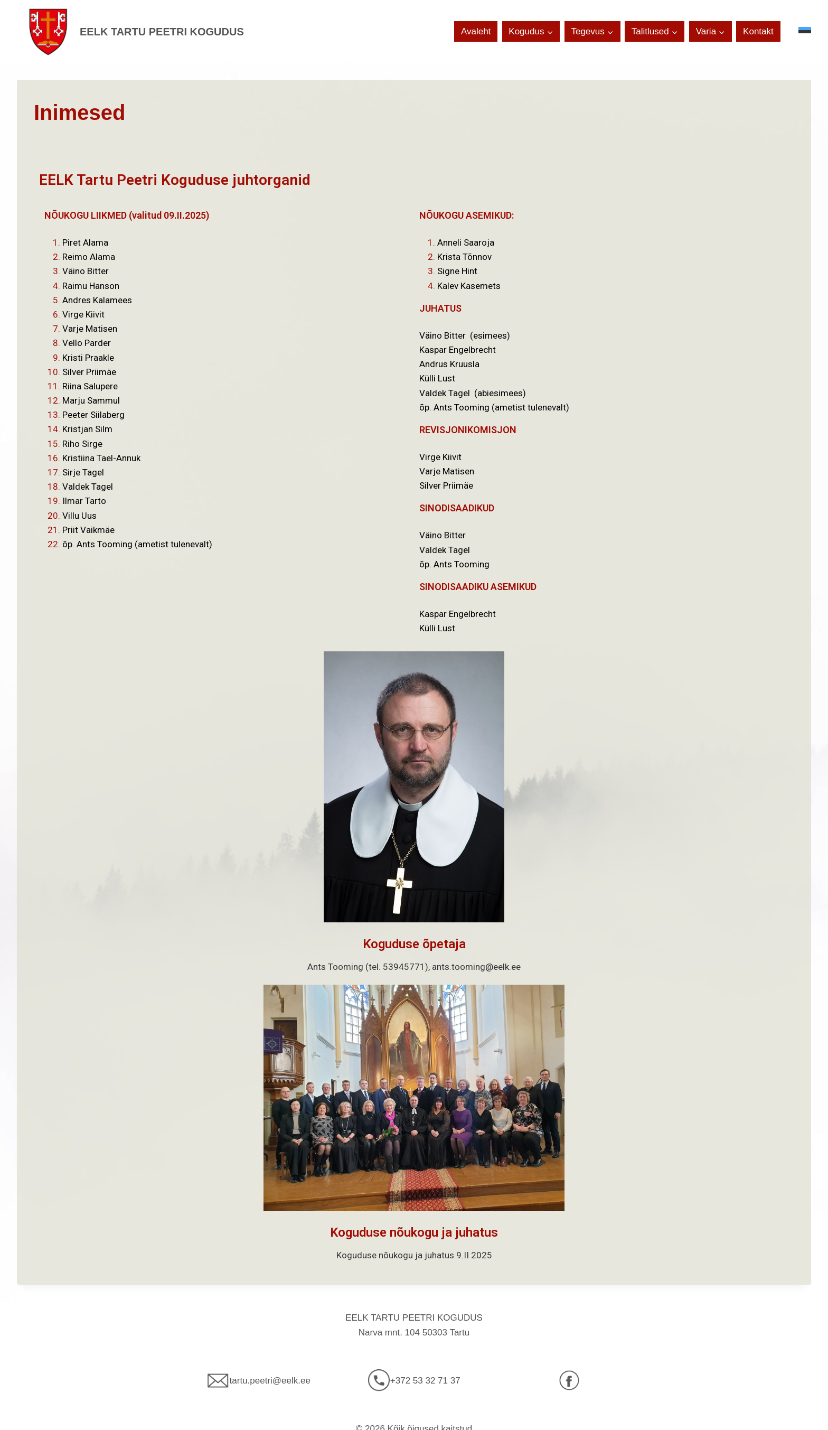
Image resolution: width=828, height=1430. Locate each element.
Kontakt (758, 31)
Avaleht (476, 31)
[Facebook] (569, 1380)
